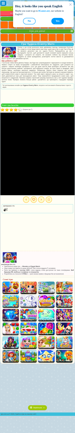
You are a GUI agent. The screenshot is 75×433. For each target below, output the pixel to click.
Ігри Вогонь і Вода (20, 37)
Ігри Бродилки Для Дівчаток (52, 37)
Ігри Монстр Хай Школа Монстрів (44, 37)
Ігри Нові (4, 25)
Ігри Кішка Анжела (68, 37)
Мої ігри (33, 199)
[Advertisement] (37, 96)
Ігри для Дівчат (12, 25)
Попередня (26, 199)
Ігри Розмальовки (60, 37)
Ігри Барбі (28, 37)
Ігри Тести (36, 37)
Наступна (41, 199)
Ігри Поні (4, 37)
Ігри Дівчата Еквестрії (12, 37)
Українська (37, 407)
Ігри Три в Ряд (13, 105)
